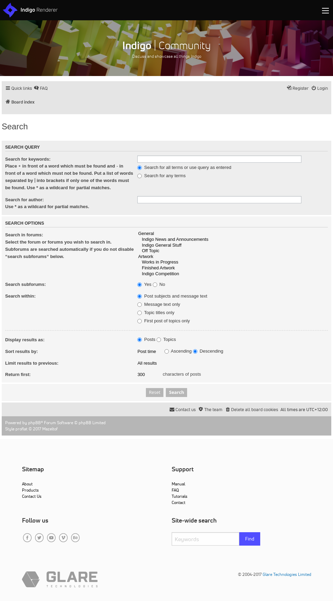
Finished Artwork (232, 268)
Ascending (178, 351)
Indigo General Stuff (232, 245)
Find (249, 539)
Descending (208, 351)
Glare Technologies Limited (287, 574)
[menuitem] (41, 88)
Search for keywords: (27, 159)
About (27, 484)
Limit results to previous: (31, 363)
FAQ (175, 490)
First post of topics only (163, 321)
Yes (144, 284)
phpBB (34, 423)
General (232, 234)
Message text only (158, 304)
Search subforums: (25, 284)
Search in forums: (24, 235)
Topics (166, 339)
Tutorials (179, 496)
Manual (178, 484)
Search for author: (24, 199)
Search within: (20, 296)
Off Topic (232, 251)
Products (30, 490)
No (159, 284)
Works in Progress (232, 262)
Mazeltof (50, 429)
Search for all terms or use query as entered (184, 167)
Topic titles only (155, 312)
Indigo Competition (232, 274)
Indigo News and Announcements (232, 240)
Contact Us (32, 496)
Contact (178, 502)
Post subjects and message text (172, 296)
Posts (146, 339)
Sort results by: (21, 351)
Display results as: (25, 339)
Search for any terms (161, 175)
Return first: (18, 374)
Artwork (232, 257)
